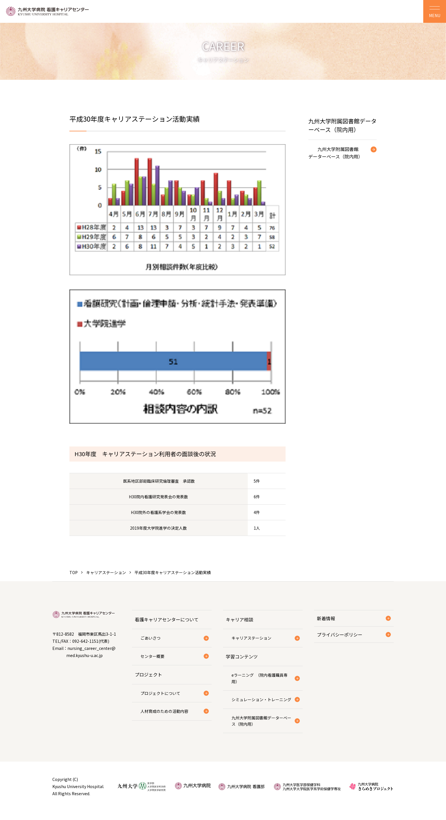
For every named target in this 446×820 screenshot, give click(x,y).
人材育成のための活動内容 (164, 711)
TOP (73, 572)
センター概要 (152, 656)
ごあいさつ (150, 638)
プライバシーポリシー (339, 634)
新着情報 (326, 618)
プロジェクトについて (160, 693)
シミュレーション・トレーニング (261, 699)
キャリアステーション (106, 572)
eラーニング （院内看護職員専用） (260, 678)
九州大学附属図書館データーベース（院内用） (335, 153)
